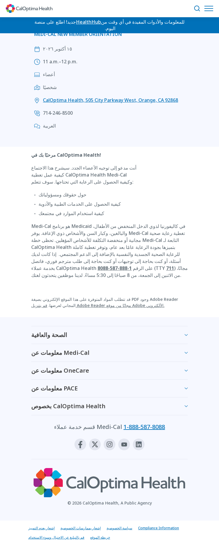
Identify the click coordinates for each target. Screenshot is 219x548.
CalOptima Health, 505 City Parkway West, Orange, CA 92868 (110, 100)
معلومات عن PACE (54, 388)
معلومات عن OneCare (60, 370)
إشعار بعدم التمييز (41, 528)
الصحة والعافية (49, 335)
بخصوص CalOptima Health (68, 406)
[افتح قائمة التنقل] (210, 8)
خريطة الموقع (100, 537)
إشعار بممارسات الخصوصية (80, 528)
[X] (95, 444)
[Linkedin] (139, 444)
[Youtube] (124, 444)
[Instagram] (109, 444)
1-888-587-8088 (144, 427)
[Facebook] (80, 444)
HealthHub (88, 22)
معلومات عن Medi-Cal (60, 353)
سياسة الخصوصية (119, 528)
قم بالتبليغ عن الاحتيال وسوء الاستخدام (56, 537)
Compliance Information (158, 528)
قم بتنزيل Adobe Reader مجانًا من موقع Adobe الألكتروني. (97, 305)
